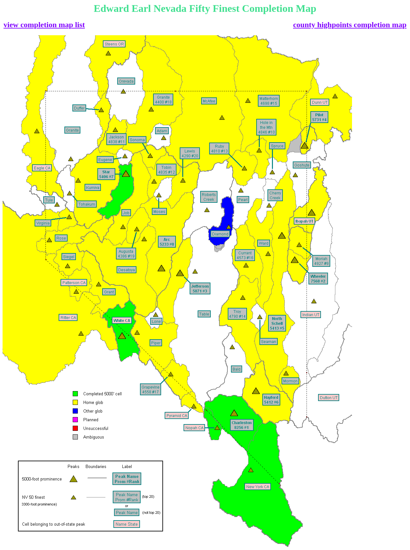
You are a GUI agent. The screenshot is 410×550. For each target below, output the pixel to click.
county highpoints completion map (349, 25)
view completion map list (44, 25)
